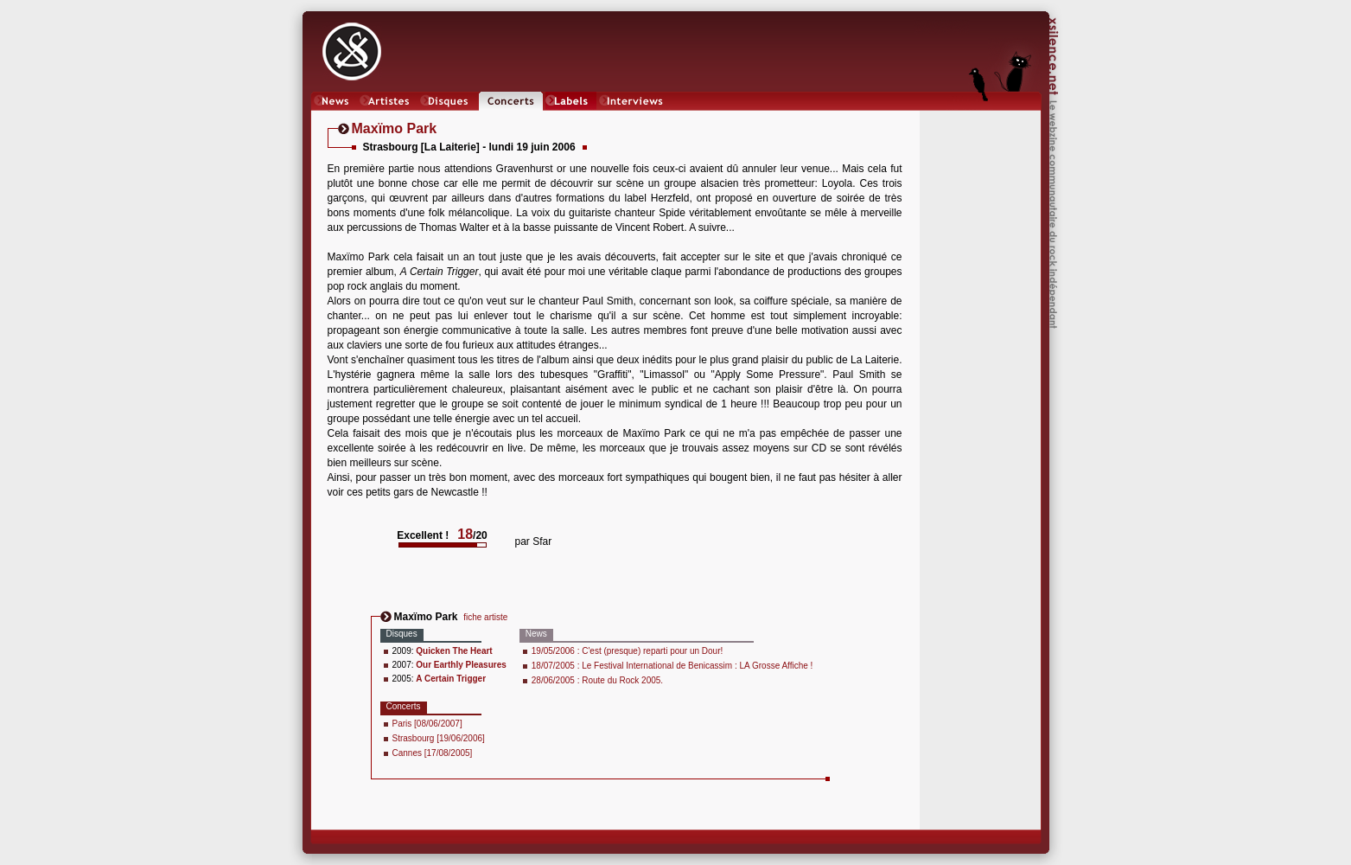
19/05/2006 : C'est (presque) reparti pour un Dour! (627, 651)
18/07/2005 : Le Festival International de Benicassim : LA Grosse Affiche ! (672, 665)
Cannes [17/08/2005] (432, 753)
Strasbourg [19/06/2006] (438, 738)
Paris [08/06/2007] (427, 723)
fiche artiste (485, 617)
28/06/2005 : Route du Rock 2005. (597, 680)
